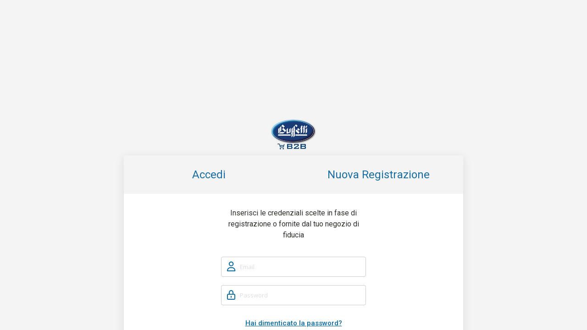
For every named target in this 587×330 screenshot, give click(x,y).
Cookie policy (358, 317)
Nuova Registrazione (378, 78)
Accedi (209, 78)
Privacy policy (321, 317)
